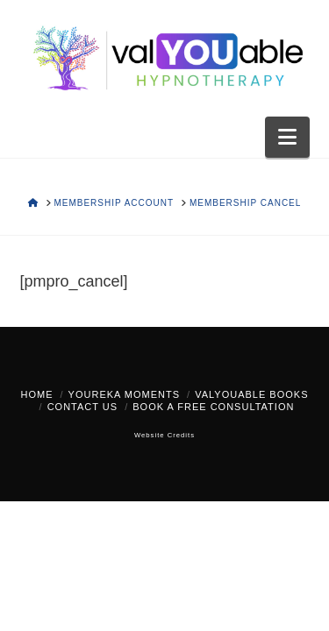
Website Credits (164, 435)
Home (37, 394)
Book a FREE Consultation (213, 406)
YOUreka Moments (124, 394)
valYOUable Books (251, 394)
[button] (287, 137)
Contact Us (82, 406)
